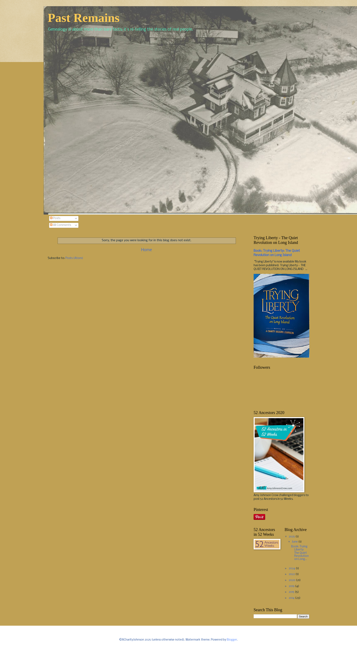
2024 (292, 568)
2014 (292, 598)
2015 (292, 592)
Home (146, 250)
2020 (292, 580)
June (295, 541)
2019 (292, 586)
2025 (292, 536)
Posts (55, 218)
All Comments (60, 225)
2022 (292, 574)
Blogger (232, 639)
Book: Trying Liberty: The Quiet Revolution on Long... (300, 553)
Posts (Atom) (74, 258)
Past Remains (83, 18)
